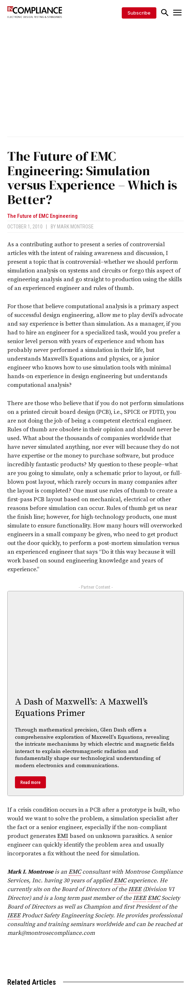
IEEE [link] (134, 889)
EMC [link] (75, 871)
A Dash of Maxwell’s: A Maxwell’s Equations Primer (81, 708)
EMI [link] (62, 836)
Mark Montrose (75, 227)
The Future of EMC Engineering (42, 216)
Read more (30, 782)
